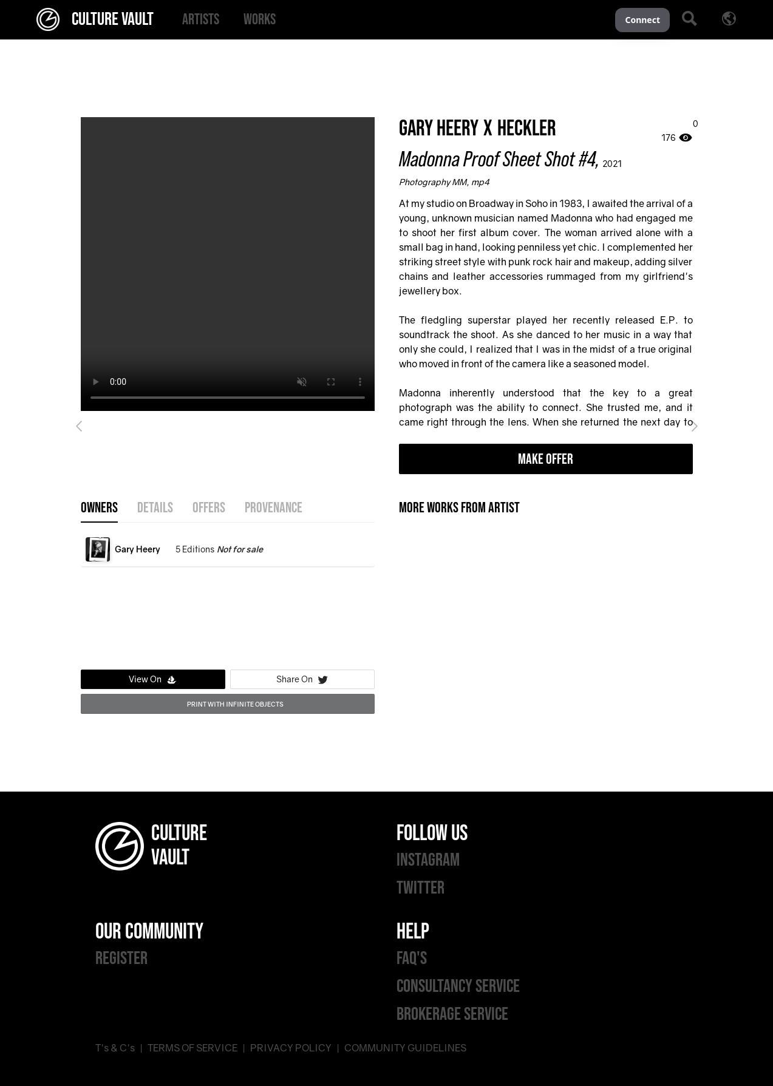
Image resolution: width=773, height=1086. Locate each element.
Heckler (526, 129)
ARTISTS (200, 19)
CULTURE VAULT (95, 19)
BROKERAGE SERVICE (452, 1014)
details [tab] (155, 508)
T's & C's (115, 1048)
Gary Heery (438, 129)
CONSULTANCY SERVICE (458, 986)
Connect (642, 19)
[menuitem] (200, 19)
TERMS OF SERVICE (192, 1048)
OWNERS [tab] (99, 508)
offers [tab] (208, 508)
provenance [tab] (273, 508)
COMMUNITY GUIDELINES (405, 1048)
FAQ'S (412, 958)
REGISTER (121, 958)
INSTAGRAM (428, 860)
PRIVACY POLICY (291, 1048)
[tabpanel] (228, 598)
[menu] (392, 19)
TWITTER (420, 888)
